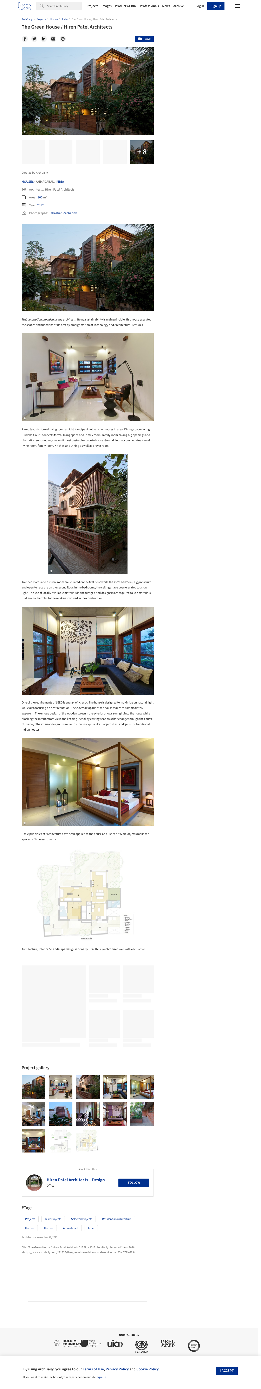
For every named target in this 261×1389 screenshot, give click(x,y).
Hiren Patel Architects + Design (76, 1180)
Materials (227, 1071)
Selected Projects (81, 1219)
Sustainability (178, 1071)
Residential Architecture (116, 1219)
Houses (28, 181)
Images (107, 6)
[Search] (64, 6)
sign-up (101, 1377)
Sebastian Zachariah (63, 213)
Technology (204, 1071)
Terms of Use (93, 1369)
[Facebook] (25, 39)
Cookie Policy (147, 1369)
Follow (134, 1182)
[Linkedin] (44, 39)
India (60, 181)
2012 (40, 205)
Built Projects (53, 1219)
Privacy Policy (117, 1369)
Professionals (149, 6)
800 (40, 197)
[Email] (53, 39)
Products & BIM (126, 6)
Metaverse (176, 1080)
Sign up (216, 6)
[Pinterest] (63, 39)
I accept (227, 1370)
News (166, 6)
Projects (92, 6)
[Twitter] (34, 39)
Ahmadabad (70, 1228)
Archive (178, 6)
